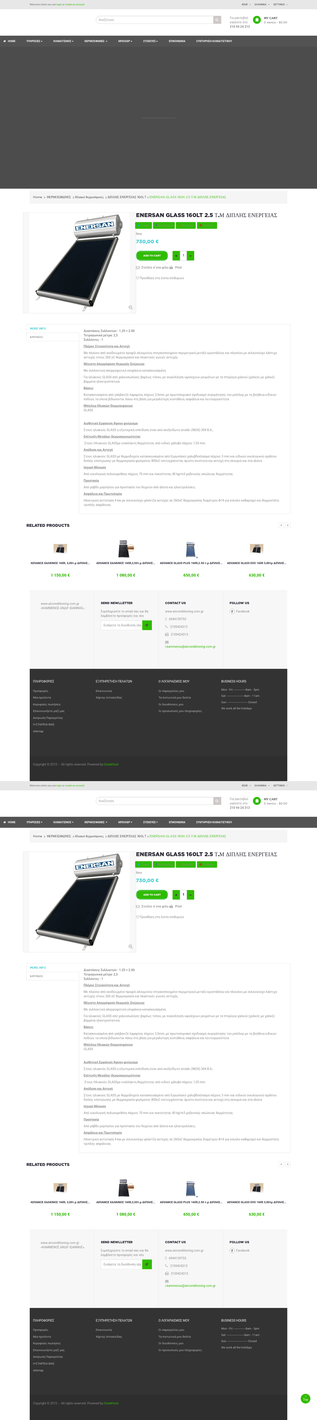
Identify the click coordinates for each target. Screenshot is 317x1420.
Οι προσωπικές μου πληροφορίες (180, 711)
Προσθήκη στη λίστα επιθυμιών (160, 278)
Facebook (243, 611)
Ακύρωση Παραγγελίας (48, 717)
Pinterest (207, 225)
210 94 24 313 (240, 26)
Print (178, 267)
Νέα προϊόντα (42, 697)
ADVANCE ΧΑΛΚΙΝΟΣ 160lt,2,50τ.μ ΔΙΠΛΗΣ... (125, 563)
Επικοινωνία (104, 691)
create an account (75, 4)
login (59, 4)
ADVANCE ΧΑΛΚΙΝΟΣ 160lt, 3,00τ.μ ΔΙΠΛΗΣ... (60, 563)
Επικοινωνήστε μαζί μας (49, 711)
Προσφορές (40, 691)
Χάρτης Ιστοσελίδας (109, 697)
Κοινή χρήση (164, 225)
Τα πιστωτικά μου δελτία (174, 697)
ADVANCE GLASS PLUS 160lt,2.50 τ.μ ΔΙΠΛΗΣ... (191, 563)
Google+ (186, 225)
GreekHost (111, 764)
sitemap (38, 731)
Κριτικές (36, 337)
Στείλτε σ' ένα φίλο (155, 267)
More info (38, 328)
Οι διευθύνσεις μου (170, 704)
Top (305, 1397)
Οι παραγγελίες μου (171, 691)
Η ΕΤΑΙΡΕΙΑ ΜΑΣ (43, 724)
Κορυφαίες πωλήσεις (47, 704)
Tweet (143, 225)
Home (37, 197)
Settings (279, 4)
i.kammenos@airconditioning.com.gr (190, 646)
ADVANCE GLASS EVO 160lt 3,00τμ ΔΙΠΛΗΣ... (256, 563)
